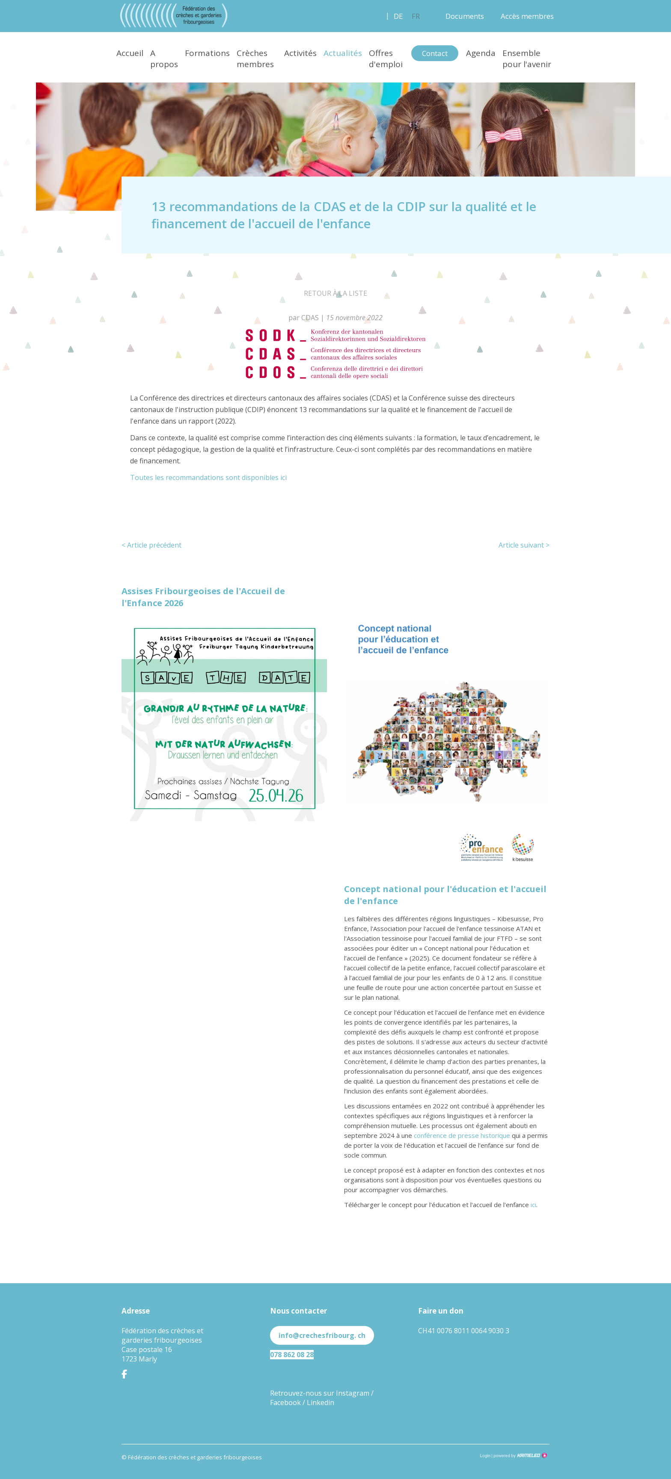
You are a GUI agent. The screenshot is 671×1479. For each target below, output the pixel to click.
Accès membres (527, 16)
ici (533, 1204)
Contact (435, 53)
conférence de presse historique (462, 1135)
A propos (164, 58)
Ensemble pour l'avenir (526, 58)
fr (416, 16)
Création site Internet (519, 1455)
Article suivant (524, 545)
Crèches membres (255, 58)
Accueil (129, 53)
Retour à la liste (335, 293)
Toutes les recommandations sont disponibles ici (208, 477)
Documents (464, 16)
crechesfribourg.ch (173, 15)
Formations (207, 53)
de (398, 16)
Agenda (481, 53)
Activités (300, 53)
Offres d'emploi (386, 58)
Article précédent (151, 545)
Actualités (343, 53)
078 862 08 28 (292, 1354)
